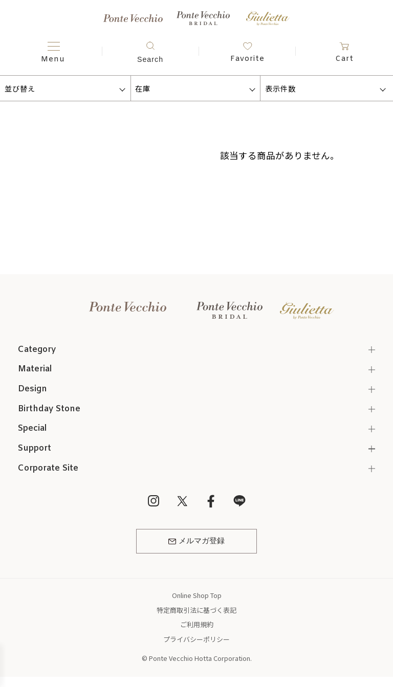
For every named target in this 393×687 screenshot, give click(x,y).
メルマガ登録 (196, 541)
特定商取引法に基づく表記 (196, 610)
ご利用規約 (196, 624)
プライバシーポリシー (196, 639)
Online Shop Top (197, 595)
